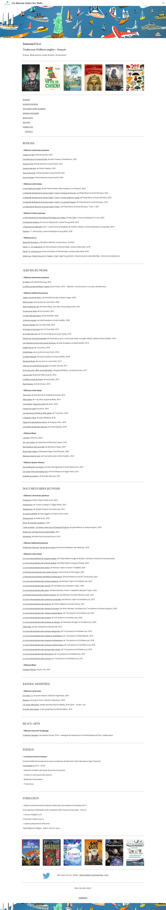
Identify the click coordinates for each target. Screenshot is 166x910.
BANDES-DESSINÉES (31, 113)
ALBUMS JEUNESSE (30, 104)
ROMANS (26, 100)
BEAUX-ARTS (28, 118)
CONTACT (29, 131)
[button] (163, 3)
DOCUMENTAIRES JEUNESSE (34, 109)
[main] (57, 49)
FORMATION (28, 127)
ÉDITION (26, 122)
